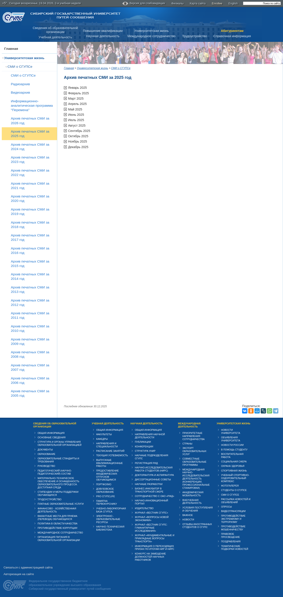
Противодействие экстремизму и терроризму (233, 518)
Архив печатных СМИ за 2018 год (30, 224)
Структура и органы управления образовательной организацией (59, 443)
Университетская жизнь (151, 31)
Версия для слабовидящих (143, 3)
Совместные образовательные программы (194, 461)
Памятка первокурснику (106, 502)
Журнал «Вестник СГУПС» (151, 512)
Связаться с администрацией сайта (28, 567)
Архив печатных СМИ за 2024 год (30, 147)
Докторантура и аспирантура (154, 475)
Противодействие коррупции (57, 528)
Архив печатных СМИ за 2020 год (30, 198)
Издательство (144, 508)
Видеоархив (20, 92)
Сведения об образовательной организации (54, 425)
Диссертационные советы (153, 479)
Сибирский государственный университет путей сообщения (75, 15)
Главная (11, 48)
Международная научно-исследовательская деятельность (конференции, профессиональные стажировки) (196, 478)
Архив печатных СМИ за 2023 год (30, 159)
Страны (187, 443)
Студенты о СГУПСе (234, 490)
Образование (46, 454)
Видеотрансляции (233, 511)
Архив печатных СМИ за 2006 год (30, 380)
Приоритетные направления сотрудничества (193, 436)
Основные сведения (51, 437)
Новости (188, 519)
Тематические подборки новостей (234, 548)
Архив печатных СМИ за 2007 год (30, 367)
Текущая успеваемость (112, 455)
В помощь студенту (234, 449)
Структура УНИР (145, 451)
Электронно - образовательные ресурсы (108, 519)
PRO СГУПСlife (105, 496)
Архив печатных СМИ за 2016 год (30, 250)
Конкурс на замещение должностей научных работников (150, 556)
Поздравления (231, 541)
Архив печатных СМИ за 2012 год (30, 302)
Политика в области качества (57, 523)
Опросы (226, 506)
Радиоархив (20, 84)
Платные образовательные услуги (61, 503)
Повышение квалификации (103, 31)
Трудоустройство (194, 36)
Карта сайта (198, 3)
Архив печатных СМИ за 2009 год (30, 341)
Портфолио (103, 484)
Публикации (143, 442)
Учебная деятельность (55, 37)
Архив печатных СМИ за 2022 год (30, 172)
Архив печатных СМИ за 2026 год (30, 120)
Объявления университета (230, 439)
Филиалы (177, 3)
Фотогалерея (230, 485)
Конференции (144, 446)
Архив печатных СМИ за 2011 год (30, 315)
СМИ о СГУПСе (20, 66)
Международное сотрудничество (151, 36)
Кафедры (102, 439)
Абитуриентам (232, 31)
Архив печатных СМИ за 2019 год (30, 211)
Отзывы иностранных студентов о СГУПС (197, 526)
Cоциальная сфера (234, 461)
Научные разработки (149, 484)
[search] (262, 3)
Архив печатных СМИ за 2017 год (30, 237)
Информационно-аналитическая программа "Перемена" (32, 105)
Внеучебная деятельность (192, 501)
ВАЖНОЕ (187, 515)
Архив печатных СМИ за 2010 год (30, 328)
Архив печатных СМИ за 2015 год (30, 263)
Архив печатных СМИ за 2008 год (30, 354)
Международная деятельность (189, 425)
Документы (45, 449)
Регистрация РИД (146, 463)
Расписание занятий (110, 451)
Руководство (46, 466)
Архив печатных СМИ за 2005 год (30, 393)
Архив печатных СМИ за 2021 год (30, 186)
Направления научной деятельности (150, 436)
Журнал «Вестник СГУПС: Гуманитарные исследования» (151, 527)
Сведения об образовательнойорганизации (55, 30)
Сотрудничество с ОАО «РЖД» (154, 496)
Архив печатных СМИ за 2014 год (30, 276)
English (233, 3)
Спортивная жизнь (234, 470)
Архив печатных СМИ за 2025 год (30, 133)
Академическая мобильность (192, 494)
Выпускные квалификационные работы (109, 463)
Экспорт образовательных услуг (194, 451)
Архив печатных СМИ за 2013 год (30, 289)
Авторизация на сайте (19, 574)
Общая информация (51, 433)
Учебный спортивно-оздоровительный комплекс (235, 478)
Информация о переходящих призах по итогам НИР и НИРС (154, 548)
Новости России (232, 445)
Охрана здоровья (232, 466)
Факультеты (104, 434)
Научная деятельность (103, 36)
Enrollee (217, 3)
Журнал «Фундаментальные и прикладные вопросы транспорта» (154, 538)
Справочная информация (232, 36)
